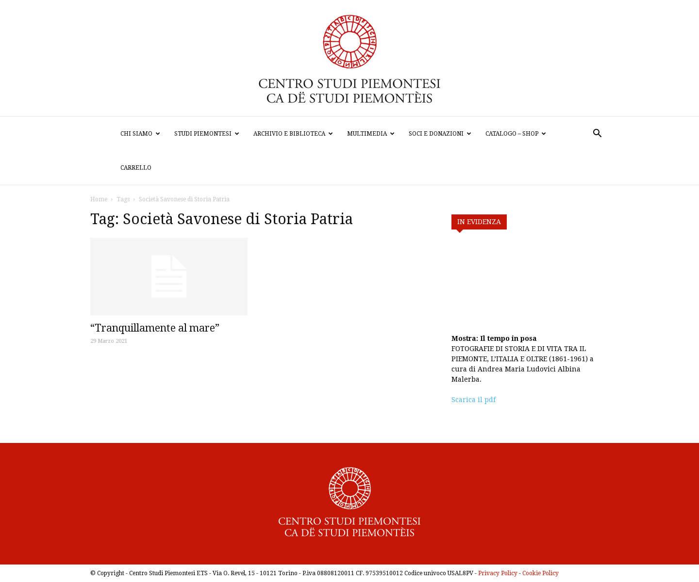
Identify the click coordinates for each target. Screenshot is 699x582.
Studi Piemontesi (206, 133)
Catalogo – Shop (515, 133)
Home (98, 199)
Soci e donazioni (440, 133)
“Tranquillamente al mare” (154, 328)
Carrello (135, 167)
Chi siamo (140, 133)
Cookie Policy (540, 573)
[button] (597, 134)
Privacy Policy (497, 573)
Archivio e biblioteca (293, 133)
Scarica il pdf (473, 400)
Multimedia (371, 133)
